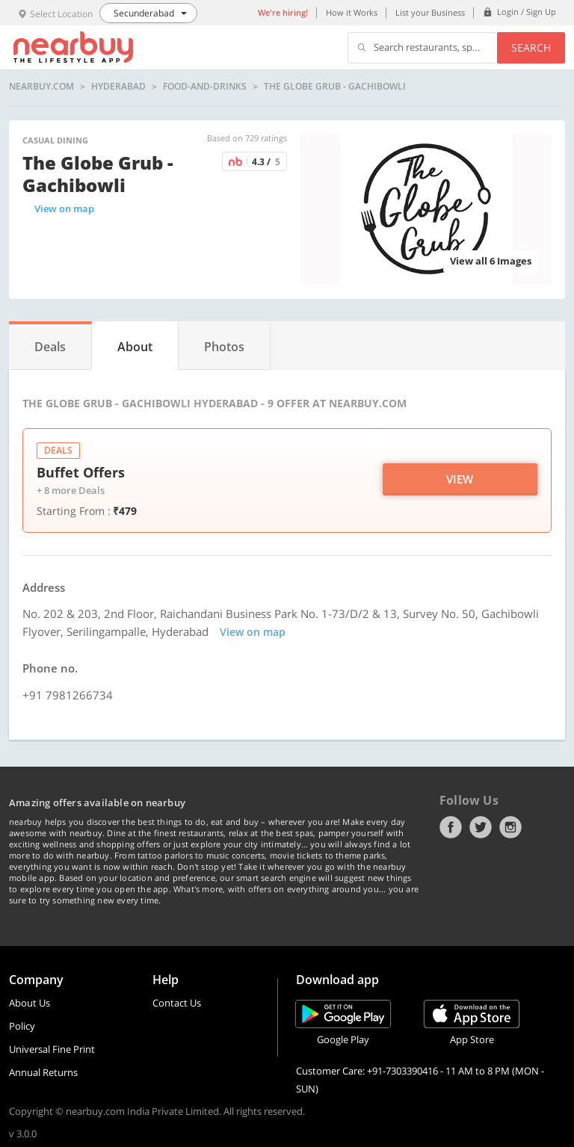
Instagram (510, 827)
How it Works (351, 12)
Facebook (450, 827)
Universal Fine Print (52, 1049)
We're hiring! (283, 12)
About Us (29, 1003)
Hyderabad (118, 86)
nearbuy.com (41, 86)
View (459, 479)
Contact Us (176, 1003)
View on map (64, 208)
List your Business (430, 12)
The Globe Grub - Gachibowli (335, 86)
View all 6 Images (490, 261)
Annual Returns (43, 1072)
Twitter (480, 827)
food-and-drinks (205, 86)
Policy (22, 1026)
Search (531, 47)
